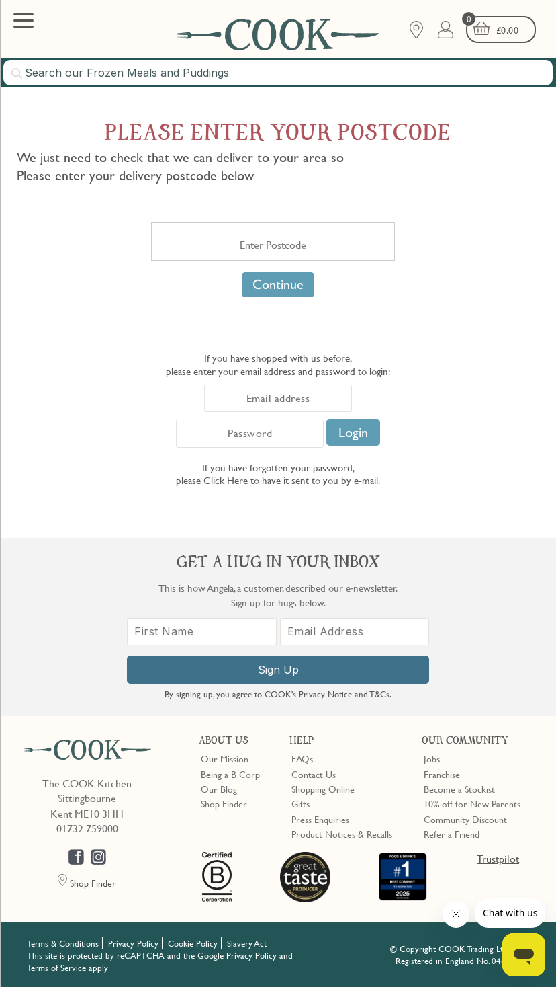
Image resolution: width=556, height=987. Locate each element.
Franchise (442, 774)
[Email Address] (355, 631)
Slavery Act (247, 943)
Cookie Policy (193, 943)
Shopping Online (323, 789)
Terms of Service (56, 967)
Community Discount (465, 819)
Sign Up (278, 669)
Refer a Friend (451, 834)
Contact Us (313, 774)
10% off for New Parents (472, 803)
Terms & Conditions (63, 943)
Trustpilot (498, 858)
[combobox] (278, 72)
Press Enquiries (320, 819)
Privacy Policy (133, 943)
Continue (278, 284)
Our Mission (224, 758)
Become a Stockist (459, 789)
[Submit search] (17, 73)
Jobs (432, 758)
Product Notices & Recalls (341, 834)
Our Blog (219, 789)
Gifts (300, 803)
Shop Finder (224, 803)
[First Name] (202, 631)
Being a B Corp (230, 774)
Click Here (225, 480)
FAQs (302, 758)
